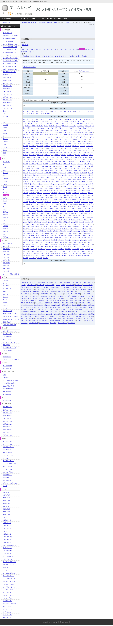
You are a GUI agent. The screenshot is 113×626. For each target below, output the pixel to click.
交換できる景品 (7, 407)
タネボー (64, 175)
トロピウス (83, 193)
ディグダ (50, 128)
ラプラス (47, 146)
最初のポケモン (7, 75)
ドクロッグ (33, 215)
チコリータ (45, 150)
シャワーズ (60, 146)
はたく (48, 311)
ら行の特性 (6, 268)
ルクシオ (45, 204)
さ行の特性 (6, 251)
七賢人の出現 (7, 480)
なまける (74, 307)
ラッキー (66, 141)
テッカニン (47, 179)
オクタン (30, 166)
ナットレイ (77, 246)
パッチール (79, 186)
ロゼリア (68, 184)
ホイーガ (43, 235)
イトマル (80, 152)
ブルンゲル (40, 246)
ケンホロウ (29, 231)
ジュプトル (81, 170)
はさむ (42, 311)
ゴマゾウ (80, 166)
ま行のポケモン (7, 100)
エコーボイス (30, 287)
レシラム (39, 258)
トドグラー (55, 195)
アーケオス (68, 240)
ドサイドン (39, 217)
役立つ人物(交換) (8, 389)
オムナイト (89, 146)
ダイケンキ (41, 226)
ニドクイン (63, 123)
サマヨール (75, 193)
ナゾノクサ (73, 126)
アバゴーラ (54, 240)
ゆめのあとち (7, 542)
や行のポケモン (7, 102)
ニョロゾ (57, 130)
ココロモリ (76, 231)
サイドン (59, 141)
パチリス (56, 206)
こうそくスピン (25, 294)
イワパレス (73, 237)
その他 (5, 486)
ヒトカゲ (48, 119)
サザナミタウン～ (8, 477)
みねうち (56, 318)
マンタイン (45, 166)
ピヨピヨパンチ (32, 314)
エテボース (36, 208)
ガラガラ (78, 139)
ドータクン (63, 211)
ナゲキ (78, 233)
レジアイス (78, 197)
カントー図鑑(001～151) (10, 52)
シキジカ (54, 244)
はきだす (26, 311)
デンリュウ (33, 157)
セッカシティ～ (7, 466)
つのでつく (57, 303)
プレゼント (28, 316)
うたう (23, 287)
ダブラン (29, 113)
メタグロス (62, 197)
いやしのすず (70, 285)
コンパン (37, 128)
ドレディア (78, 235)
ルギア (58, 170)
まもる (91, 316)
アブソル (25, 195)
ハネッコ (74, 157)
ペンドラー (50, 235)
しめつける (83, 296)
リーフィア (84, 217)
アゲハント (28, 175)
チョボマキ (55, 251)
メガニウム (60, 150)
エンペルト (63, 202)
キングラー (37, 139)
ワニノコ (90, 150)
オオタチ (45, 152)
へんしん (43, 316)
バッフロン (56, 253)
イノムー (80, 164)
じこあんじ (90, 294)
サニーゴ (86, 164)
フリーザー (58, 148)
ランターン (40, 155)
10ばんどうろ (7, 517)
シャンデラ (75, 249)
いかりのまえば (31, 285)
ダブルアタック (68, 300)
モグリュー (84, 231)
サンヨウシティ (7, 609)
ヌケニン (54, 179)
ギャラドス (40, 146)
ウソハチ (70, 211)
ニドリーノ (78, 123)
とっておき (33, 307)
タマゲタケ (89, 244)
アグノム (30, 222)
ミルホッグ (55, 226)
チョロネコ (86, 226)
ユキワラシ (32, 195)
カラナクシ (78, 111)
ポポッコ (81, 157)
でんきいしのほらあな (9, 562)
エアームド (52, 166)
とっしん (26, 307)
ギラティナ (66, 222)
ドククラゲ (75, 132)
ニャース (64, 128)
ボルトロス (32, 258)
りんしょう (24, 323)
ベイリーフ (52, 150)
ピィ (52, 155)
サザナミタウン (7, 615)
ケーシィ (71, 130)
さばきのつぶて (75, 294)
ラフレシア (88, 126)
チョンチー (32, 155)
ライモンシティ (7, 334)
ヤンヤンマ (43, 159)
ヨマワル (68, 193)
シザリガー (46, 190)
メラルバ (57, 255)
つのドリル (65, 303)
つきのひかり (48, 303)
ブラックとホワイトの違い (11, 359)
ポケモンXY (6, 22)
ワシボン (63, 253)
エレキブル (54, 217)
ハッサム (89, 161)
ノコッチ (47, 161)
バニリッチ (40, 244)
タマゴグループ (7, 400)
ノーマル (68, 22)
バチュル (54, 246)
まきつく (78, 316)
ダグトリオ (58, 128)
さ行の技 (37, 56)
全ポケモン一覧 (7, 33)
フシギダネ (26, 119)
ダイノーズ (59, 220)
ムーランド (78, 226)
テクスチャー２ (28, 305)
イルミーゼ (61, 184)
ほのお (25, 51)
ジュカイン (89, 170)
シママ (36, 231)
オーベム (49, 113)
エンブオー (89, 224)
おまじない (66, 287)
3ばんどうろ (6, 498)
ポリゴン (82, 146)
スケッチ (55, 298)
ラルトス (41, 177)
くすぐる (80, 291)
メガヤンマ (77, 217)
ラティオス (31, 199)
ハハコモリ (31, 235)
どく (70, 49)
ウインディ (43, 130)
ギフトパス (59, 291)
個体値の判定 (7, 391)
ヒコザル (25, 202)
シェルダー (50, 137)
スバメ (84, 175)
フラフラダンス (72, 314)
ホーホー (52, 152)
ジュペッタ (61, 193)
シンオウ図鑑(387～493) (10, 44)
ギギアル (89, 246)
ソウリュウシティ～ (9, 469)
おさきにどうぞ (57, 287)
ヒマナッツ (29, 159)
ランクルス (36, 113)
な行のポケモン (7, 94)
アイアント (31, 255)
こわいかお (59, 294)
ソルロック (89, 188)
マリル (47, 157)
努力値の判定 (7, 394)
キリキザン (48, 253)
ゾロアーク (26, 242)
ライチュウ (28, 123)
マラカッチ (58, 237)
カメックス (82, 119)
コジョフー (77, 251)
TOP (40, 22)
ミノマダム (63, 111)
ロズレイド (66, 204)
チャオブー (82, 224)
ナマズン (33, 190)
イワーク (82, 137)
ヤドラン (52, 134)
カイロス (25, 146)
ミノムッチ (55, 111)
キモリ (75, 170)
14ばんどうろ (7, 528)
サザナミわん (7, 612)
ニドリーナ (56, 123)
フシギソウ (33, 119)
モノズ (38, 255)
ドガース (38, 141)
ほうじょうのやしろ (9, 590)
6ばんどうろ (6, 506)
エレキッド (60, 168)
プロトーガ (46, 240)
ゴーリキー (31, 132)
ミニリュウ (79, 148)
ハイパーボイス (79, 309)
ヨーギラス (36, 170)
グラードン (46, 199)
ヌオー (55, 159)
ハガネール (61, 161)
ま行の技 (63, 56)
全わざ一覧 (25, 45)
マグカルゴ (66, 164)
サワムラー (85, 139)
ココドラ (64, 181)
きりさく (66, 291)
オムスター (26, 148)
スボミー (59, 204)
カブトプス (39, 148)
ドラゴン (75, 49)
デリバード (37, 166)
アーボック (83, 121)
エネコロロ (44, 181)
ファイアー (71, 148)
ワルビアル (35, 237)
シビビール (33, 249)
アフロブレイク (58, 282)
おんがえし (74, 287)
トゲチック (70, 155)
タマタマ (59, 139)
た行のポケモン (7, 91)
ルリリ (27, 181)
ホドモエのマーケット (9, 348)
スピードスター (79, 298)
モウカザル (32, 202)
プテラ (45, 148)
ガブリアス (43, 213)
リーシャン (32, 211)
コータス (58, 186)
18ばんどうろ (7, 539)
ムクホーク (84, 202)
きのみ (5, 302)
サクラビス (84, 195)
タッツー (86, 141)
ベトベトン (42, 137)
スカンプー (40, 211)
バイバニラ (47, 244)
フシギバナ (41, 119)
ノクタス (45, 188)
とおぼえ (84, 305)
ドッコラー (36, 233)
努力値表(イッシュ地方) (10, 38)
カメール (75, 119)
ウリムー (73, 164)
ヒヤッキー (65, 229)
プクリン (52, 126)
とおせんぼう (76, 305)
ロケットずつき (44, 323)
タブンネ (29, 233)
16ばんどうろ (7, 534)
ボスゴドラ (76, 181)
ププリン (57, 155)
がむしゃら (75, 289)
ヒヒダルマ (50, 237)
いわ (27, 49)
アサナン (40, 111)
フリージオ (47, 251)
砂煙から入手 (7, 322)
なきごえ (60, 307)
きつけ (53, 291)
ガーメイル (70, 111)
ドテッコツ (43, 233)
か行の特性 (6, 249)
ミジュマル (26, 226)
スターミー (52, 143)
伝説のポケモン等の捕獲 (10, 483)
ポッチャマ (47, 202)
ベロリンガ (31, 141)
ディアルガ (37, 222)
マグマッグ (59, 164)
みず (30, 51)
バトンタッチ (55, 311)
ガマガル (64, 233)
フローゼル (69, 206)
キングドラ (73, 166)
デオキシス (68, 199)
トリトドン (86, 111)
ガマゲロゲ (71, 233)
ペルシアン (71, 128)
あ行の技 (24, 56)
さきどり (67, 294)
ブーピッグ (71, 186)
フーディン (85, 130)
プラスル (40, 184)
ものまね (51, 320)
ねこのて (56, 309)
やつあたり (58, 320)
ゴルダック (85, 128)
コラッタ (50, 121)
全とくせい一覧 (7, 243)
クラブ (31, 139)
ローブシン (51, 233)
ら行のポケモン (7, 105)
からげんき (83, 289)
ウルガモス (64, 255)
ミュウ (39, 150)
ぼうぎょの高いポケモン (10, 61)
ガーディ (37, 130)
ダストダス (83, 240)
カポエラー (45, 168)
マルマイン (52, 139)
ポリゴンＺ (43, 220)
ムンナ (72, 229)
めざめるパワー (36, 320)
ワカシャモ (32, 173)
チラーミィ (33, 242)
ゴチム (48, 242)
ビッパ (91, 202)
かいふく (5, 280)
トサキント (29, 143)
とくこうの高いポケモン (10, 63)
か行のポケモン (7, 86)
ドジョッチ (26, 190)
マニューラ (86, 215)
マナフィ (87, 222)
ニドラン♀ (48, 123)
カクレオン (46, 193)
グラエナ (76, 173)
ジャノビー (61, 224)
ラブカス (29, 197)
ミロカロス (32, 193)
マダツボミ (46, 132)
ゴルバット (65, 126)
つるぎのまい (81, 303)
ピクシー (27, 126)
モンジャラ (73, 141)
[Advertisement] (61, 31)
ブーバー (89, 143)
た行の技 (44, 56)
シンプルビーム (36, 298)
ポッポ (31, 121)
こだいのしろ (7, 553)
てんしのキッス (66, 305)
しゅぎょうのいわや (9, 584)
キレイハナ (41, 157)
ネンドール (60, 190)
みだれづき (38, 318)
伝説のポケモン (7, 77)
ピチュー (47, 155)
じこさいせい (25, 296)
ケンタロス (32, 146)
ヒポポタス (67, 213)
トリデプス (26, 206)
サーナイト (55, 177)
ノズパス (33, 181)
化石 (4, 291)
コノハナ (71, 175)
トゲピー (63, 155)
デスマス (31, 240)
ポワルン (39, 193)
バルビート (53, 184)
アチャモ (25, 173)
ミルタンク (73, 168)
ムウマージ (71, 208)
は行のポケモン (7, 97)
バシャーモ (40, 173)
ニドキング (86, 123)
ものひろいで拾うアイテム (11, 319)
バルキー (38, 168)
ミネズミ (48, 226)
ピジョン (37, 121)
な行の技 (50, 56)
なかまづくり (52, 307)
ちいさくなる (30, 303)
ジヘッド (43, 255)
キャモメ (27, 177)
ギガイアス (62, 231)
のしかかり (63, 309)
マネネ (76, 211)
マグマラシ (75, 150)
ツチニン (40, 179)
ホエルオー (39, 186)
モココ (27, 157)
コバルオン (71, 255)
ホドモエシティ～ (8, 458)
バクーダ (52, 186)
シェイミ (31, 224)
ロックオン (53, 323)
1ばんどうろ (6, 492)
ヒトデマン (45, 143)
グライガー (54, 161)
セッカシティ (7, 339)
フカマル (30, 213)
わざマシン (6, 286)
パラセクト (29, 128)
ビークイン (49, 206)
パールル (70, 195)
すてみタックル (68, 298)
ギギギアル (26, 249)
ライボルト (33, 184)
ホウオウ (63, 170)
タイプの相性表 (7, 366)
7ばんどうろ (6, 509)
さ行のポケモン (7, 88)
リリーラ (67, 190)
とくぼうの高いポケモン (10, 66)
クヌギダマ (32, 161)
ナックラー (87, 186)
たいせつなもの (7, 311)
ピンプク (81, 211)
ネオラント (56, 215)
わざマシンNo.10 (84, 71)
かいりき (81, 287)
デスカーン (39, 240)
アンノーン (33, 111)
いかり (23, 285)
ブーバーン (61, 217)
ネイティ (77, 155)
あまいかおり (68, 282)
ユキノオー (78, 215)
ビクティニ (46, 224)
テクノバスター (38, 305)
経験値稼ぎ (6, 377)
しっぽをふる (62, 296)
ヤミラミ (52, 181)
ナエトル (75, 199)
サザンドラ (50, 255)
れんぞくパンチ (33, 323)
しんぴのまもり (25, 298)
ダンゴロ (49, 231)
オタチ (40, 152)
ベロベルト (31, 217)
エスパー (32, 49)
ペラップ (87, 211)
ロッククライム (62, 323)
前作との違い (7, 357)
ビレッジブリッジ (8, 595)
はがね (88, 49)
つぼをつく (72, 303)
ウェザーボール (87, 285)
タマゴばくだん (87, 300)
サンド (35, 123)
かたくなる (46, 289)
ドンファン (87, 166)
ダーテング (78, 175)
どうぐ (5, 299)
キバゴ (82, 249)
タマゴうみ (78, 300)
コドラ (70, 181)
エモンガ (68, 244)
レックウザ (54, 199)
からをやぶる (27, 291)
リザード (54, 119)
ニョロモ (50, 130)
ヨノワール (66, 220)
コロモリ (69, 231)
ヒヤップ (58, 229)
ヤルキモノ (26, 179)
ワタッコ (87, 157)
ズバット (58, 126)
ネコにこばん (48, 309)
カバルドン (75, 213)
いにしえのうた (49, 285)
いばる (58, 285)
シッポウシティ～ (8, 449)
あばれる (49, 282)
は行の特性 (6, 260)
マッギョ (70, 251)
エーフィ (60, 159)
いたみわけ (40, 285)
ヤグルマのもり (7, 548)
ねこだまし (34, 309)
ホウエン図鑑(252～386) (10, 47)
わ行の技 (83, 56)
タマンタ (63, 215)
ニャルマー (87, 208)
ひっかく (76, 311)
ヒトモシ (61, 249)
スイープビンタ (46, 298)
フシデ (38, 235)
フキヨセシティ (7, 336)
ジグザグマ (83, 173)
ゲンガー (76, 137)
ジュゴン (27, 137)
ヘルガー (66, 166)
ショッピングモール (9, 342)
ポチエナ (70, 173)
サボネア (39, 188)
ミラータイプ (71, 318)
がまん (69, 289)
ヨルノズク (59, 152)
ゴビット (29, 253)
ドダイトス (89, 199)
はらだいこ (68, 311)
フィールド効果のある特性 (11, 274)
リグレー (43, 113)
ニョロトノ (67, 157)
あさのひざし (41, 282)
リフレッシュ (89, 320)
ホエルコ (31, 186)
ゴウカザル (40, 202)
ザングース (66, 188)
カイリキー (39, 132)
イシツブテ (83, 132)
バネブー (64, 186)
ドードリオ (84, 134)
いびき (63, 285)
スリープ (88, 137)
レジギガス (59, 222)
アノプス (81, 190)
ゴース (64, 137)
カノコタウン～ (7, 441)
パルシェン (58, 137)
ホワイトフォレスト (9, 617)
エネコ (38, 181)
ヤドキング (26, 111)
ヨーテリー (63, 226)
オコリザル (29, 130)
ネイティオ (84, 155)
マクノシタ (83, 179)
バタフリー (89, 119)
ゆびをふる (72, 320)
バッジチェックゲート (9, 603)
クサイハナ (80, 126)
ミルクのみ (79, 318)
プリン (46, 126)
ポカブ (76, 224)
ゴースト (49, 49)
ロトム (81, 220)
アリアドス (87, 152)
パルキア (44, 222)
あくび (24, 282)
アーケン (61, 240)
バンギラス (51, 170)
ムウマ (89, 159)
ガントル (55, 231)
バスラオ (85, 235)
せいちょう (88, 298)
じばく (69, 296)
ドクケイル (36, 175)
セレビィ (69, 170)
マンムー (37, 220)
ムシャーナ (78, 229)
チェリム (84, 206)
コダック (78, 128)
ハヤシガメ (82, 199)
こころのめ (34, 294)
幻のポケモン (7, 80)
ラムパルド (82, 204)
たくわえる (50, 300)
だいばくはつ (42, 300)
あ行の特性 (6, 246)
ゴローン (90, 132)
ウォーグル (70, 253)
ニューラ (39, 164)
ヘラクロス (32, 164)
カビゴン (50, 148)
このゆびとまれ (44, 294)
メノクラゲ (68, 132)
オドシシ (31, 168)
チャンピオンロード (9, 581)
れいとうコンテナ (8, 559)
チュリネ (71, 235)
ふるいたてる (83, 314)
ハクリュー (87, 148)
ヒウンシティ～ (7, 452)
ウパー (50, 159)
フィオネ (81, 222)
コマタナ (41, 253)
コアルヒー (88, 242)
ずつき (61, 298)
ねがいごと (26, 309)
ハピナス (80, 168)
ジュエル (5, 297)
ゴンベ (50, 213)
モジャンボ (46, 217)
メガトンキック (88, 318)
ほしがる (62, 316)
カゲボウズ (54, 193)
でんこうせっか (55, 305)
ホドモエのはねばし (9, 556)
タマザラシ (47, 195)
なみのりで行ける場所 (9, 463)
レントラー (52, 204)
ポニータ (33, 134)
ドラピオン (89, 213)
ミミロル (57, 208)
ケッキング (33, 179)
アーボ (77, 121)
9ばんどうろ (6, 514)
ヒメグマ (45, 164)
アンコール (83, 282)
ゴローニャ (26, 134)
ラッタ (56, 121)
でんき (66, 49)
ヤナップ (30, 229)
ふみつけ (56, 314)
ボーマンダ (48, 197)
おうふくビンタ (46, 287)
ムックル (70, 202)
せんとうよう (7, 288)
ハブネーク (74, 188)
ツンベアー (40, 251)
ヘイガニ (39, 190)
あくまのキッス (31, 282)
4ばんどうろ (6, 500)
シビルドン (41, 249)
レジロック (70, 197)
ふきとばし (49, 314)
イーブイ (53, 146)
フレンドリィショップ (9, 331)
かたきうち (38, 289)
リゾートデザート (8, 550)
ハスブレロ (50, 175)
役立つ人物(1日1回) (8, 386)
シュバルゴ (82, 244)
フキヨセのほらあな (9, 573)
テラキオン (79, 255)
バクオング (75, 179)
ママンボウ (47, 246)
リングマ (52, 164)
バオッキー (51, 229)
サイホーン (52, 141)
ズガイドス (74, 204)
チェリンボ (77, 206)
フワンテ (43, 208)
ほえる (49, 316)
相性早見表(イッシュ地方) (10, 35)
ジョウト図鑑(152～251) (10, 49)
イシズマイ (65, 237)
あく (23, 49)
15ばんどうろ (7, 531)
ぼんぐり (5, 305)
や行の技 (70, 56)
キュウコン (40, 126)
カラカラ (72, 139)
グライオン (29, 220)
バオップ (44, 229)
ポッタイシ (55, 202)
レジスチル (85, 197)
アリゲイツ (26, 152)
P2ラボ (5, 570)
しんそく (90, 296)
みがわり (31, 318)
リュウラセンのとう (9, 578)
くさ (44, 49)
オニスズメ (62, 121)
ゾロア (90, 240)
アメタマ (62, 177)
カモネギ (71, 134)
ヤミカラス (75, 159)
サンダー (64, 148)
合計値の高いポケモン (9, 72)
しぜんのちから (34, 296)
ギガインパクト (45, 291)
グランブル (74, 161)
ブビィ (67, 168)
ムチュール (52, 168)
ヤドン (46, 134)
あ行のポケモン (7, 83)
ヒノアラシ (68, 150)
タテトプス (89, 204)
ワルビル (27, 237)
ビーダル (25, 204)
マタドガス (45, 141)
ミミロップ (64, 208)
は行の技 (57, 56)
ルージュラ (75, 143)
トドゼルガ (63, 195)
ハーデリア (70, 226)
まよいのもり (7, 592)
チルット (52, 188)
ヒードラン (51, 222)
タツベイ (35, 197)
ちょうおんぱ (39, 303)
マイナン (46, 184)
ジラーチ (61, 199)
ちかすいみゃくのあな (9, 545)
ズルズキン (87, 237)
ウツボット (60, 132)
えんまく (38, 287)
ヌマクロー (55, 173)
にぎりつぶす (83, 307)
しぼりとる (75, 296)
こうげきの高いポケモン (10, 58)
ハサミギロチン (34, 311)
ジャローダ (69, 224)
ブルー (68, 161)
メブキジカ (61, 244)
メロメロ (44, 320)
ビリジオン (87, 255)
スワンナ (25, 244)
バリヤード (60, 143)
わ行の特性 (6, 271)
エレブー (82, 143)
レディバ (66, 152)
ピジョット (43, 121)
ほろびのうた (71, 316)
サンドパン (41, 123)
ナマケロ (90, 177)
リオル (55, 213)
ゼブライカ (42, 231)
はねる (62, 311)
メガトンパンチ (25, 320)
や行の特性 (6, 265)
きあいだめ (36, 291)
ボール (5, 283)
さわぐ (83, 294)
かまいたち (62, 289)
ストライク (68, 143)
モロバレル (26, 246)
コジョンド (84, 251)
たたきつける (59, 300)
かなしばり (54, 289)
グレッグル (26, 215)
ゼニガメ (68, 119)
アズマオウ (37, 143)
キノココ (76, 177)
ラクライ (26, 184)
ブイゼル (62, 206)
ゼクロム (45, 258)
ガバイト (37, 213)
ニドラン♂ (71, 123)
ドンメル (45, 186)
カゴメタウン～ (7, 475)
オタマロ (58, 233)
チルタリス (59, 188)
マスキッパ (41, 215)
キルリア (48, 177)
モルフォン (43, 128)
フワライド (50, 208)
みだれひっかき (47, 318)
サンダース (68, 146)
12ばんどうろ (7, 523)
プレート (5, 294)
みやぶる (63, 318)
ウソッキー (60, 157)
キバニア (88, 184)
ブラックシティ (7, 350)
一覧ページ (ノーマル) (29, 67)
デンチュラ (61, 246)
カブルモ (75, 244)
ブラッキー (67, 159)
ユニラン (67, 242)
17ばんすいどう (7, 537)
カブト (32, 148)
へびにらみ (36, 316)
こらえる (52, 294)
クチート (58, 181)
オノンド (87, 249)
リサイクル (80, 320)
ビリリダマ (45, 139)
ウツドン (53, 132)
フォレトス (40, 161)
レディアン (73, 152)
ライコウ (86, 168)
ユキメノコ (74, 220)
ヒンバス (25, 193)
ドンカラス (79, 208)
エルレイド (51, 220)
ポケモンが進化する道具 (10, 313)
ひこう (5, 147)
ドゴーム (68, 179)
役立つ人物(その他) (8, 383)
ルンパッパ (58, 175)
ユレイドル (74, 190)
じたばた (53, 296)
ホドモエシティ (7, 601)
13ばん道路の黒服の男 (9, 325)
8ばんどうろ (6, 511)
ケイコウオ (49, 215)
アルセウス (39, 224)
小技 (4, 375)
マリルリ (53, 157)
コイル (58, 134)
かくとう (38, 49)
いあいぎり (91, 282)
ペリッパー (35, 177)
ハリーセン (82, 161)
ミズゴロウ (47, 173)
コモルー (41, 197)
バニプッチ (32, 244)
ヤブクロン (75, 240)
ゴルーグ (35, 253)
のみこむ (70, 309)
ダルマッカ (42, 237)
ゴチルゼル (60, 242)
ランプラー (68, 249)
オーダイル (33, 152)
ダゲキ (83, 233)
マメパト (85, 229)
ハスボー (43, 175)
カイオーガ (39, 199)
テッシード (69, 246)
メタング (55, 197)
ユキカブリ (70, 215)
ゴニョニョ (61, 179)
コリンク (39, 204)
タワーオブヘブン (8, 564)
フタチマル (33, 226)
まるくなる (24, 318)
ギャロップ (40, 134)
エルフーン (64, 235)
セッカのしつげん (8, 576)
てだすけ (47, 305)
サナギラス (43, 170)
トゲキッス (69, 217)
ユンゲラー (78, 130)
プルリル (33, 246)
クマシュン (32, 251)
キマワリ (37, 159)
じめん (60, 49)
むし (34, 51)
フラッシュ (63, 314)
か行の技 (31, 56)
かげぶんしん (30, 289)
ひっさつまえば (84, 311)
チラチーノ (41, 242)
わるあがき (71, 323)
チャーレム (47, 111)
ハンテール (77, 195)
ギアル (83, 246)
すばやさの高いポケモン (10, 69)
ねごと (41, 309)
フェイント (41, 314)
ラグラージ (63, 173)
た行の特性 (6, 254)
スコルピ (82, 213)
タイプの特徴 (7, 368)
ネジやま (5, 567)
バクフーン (83, 150)
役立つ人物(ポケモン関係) (10, 380)
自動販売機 (6, 345)
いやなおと (78, 285)
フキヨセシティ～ (8, 461)
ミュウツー (32, 150)
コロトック (32, 204)
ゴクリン (74, 184)
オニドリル (70, 121)
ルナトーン (82, 188)
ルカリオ (60, 213)
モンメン (57, 235)
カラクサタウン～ (8, 444)
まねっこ (85, 316)
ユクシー (86, 220)
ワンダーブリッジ (8, 598)
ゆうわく (65, 320)
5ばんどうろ (6, 503)
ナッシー (66, 139)
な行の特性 (6, 257)
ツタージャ (54, 224)
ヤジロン (53, 190)
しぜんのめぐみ (45, 296)
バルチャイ (78, 253)
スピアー (25, 121)
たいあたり (33, 300)
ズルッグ (80, 237)
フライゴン (32, 188)
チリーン (90, 193)
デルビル (59, 166)
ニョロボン (64, 130)
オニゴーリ (40, 195)
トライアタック (42, 307)
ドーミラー (55, 211)
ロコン (34, 126)
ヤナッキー (37, 229)
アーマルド (88, 190)
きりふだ (73, 291)
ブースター (75, 146)
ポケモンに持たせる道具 (10, 316)
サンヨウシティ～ (8, 447)
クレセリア (74, 222)
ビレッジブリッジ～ (9, 472)
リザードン (61, 119)
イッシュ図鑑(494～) (9, 41)
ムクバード (77, 202)
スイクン (29, 170)
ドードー (77, 134)
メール (5, 308)
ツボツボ (25, 164)
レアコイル (64, 134)
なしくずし (67, 307)
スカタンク (47, 211)
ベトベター (35, 137)
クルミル (88, 233)
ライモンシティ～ (8, 455)
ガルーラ (80, 141)
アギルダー (63, 251)
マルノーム (81, 184)
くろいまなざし (88, 291)
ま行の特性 (6, 263)
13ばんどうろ (7, 525)
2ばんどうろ (6, 495)
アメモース (69, 177)
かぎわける (88, 287)
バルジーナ (85, 253)
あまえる (75, 282)
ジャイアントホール (9, 587)
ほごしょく (55, 316)
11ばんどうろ (7, 520)
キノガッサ (83, 177)
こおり (55, 49)
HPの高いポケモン (8, 55)
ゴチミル (53, 242)
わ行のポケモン (7, 108)
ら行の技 (77, 56)
